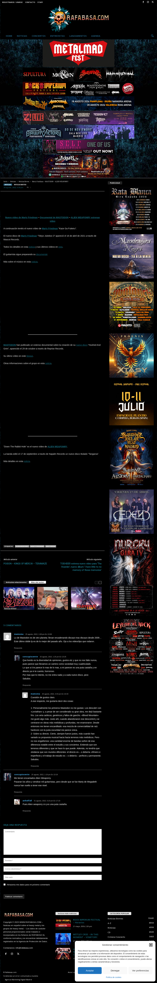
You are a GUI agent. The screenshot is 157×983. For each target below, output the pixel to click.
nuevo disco (82, 345)
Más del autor (37, 582)
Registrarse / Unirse (12, 2)
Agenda (95, 35)
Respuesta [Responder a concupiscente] (27, 685)
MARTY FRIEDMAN (37, 546)
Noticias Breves (24, 182)
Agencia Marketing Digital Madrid (18, 979)
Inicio (5, 182)
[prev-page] (96, 582)
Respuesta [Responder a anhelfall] (27, 811)
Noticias (22, 35)
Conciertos (39, 35)
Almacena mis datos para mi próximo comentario (28, 885)
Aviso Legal (72, 972)
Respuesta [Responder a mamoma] (18, 648)
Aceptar (90, 970)
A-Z (109, 923)
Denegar (115, 970)
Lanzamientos (78, 35)
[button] (150, 944)
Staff (40, 2)
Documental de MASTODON (54, 217)
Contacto (30, 2)
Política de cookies (113, 977)
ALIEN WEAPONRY (57, 446)
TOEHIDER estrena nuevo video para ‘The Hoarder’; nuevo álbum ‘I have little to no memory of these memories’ (80, 566)
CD (109, 932)
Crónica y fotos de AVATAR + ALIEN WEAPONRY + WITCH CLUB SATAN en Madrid (86, 614)
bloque (30, 356)
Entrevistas (57, 35)
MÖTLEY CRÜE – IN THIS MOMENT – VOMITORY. (85, 936)
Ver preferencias (140, 970)
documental (41, 254)
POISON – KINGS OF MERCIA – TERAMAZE (25, 563)
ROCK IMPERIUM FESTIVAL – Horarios (86, 921)
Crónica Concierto (79, 609)
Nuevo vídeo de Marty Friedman (21, 217)
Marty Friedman (50, 228)
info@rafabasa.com (24, 948)
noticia (32, 247)
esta (60, 247)
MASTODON (10, 345)
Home (9, 35)
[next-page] (100, 582)
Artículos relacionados (16, 582)
